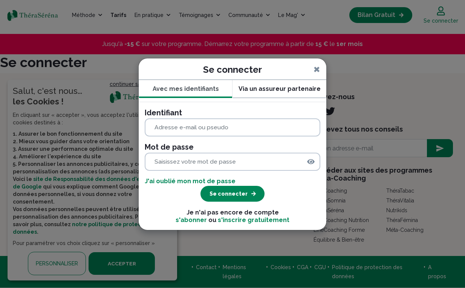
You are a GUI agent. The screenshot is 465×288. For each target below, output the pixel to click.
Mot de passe (169, 147)
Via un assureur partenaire (280, 88)
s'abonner (191, 220)
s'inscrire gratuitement (253, 220)
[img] (311, 161)
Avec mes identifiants (186, 88)
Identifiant (163, 112)
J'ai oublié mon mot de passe (190, 181)
